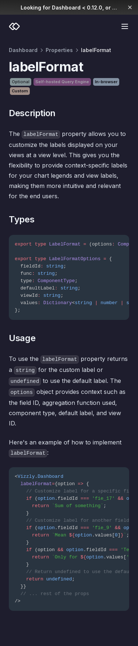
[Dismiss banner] (129, 7)
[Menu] (124, 26)
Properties (59, 50)
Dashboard (23, 50)
